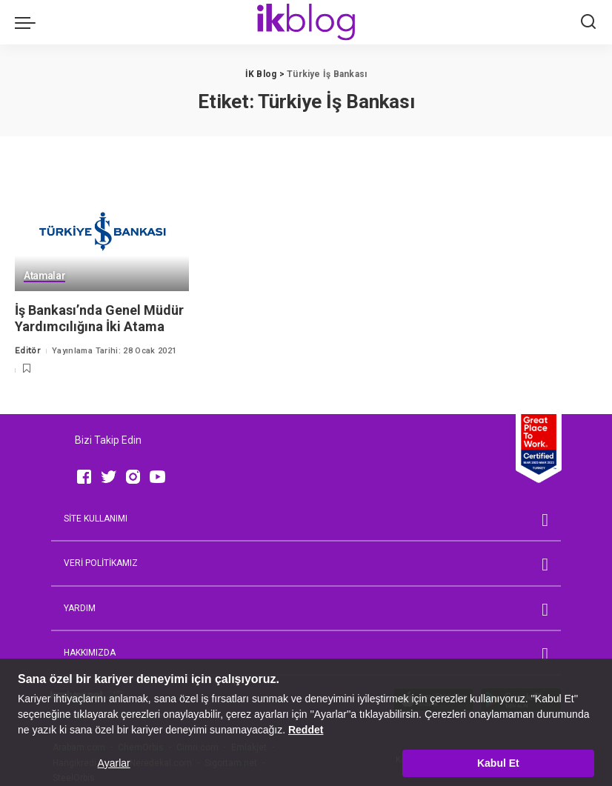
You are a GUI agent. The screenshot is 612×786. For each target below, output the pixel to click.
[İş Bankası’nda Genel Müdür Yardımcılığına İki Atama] (102, 232)
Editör (28, 351)
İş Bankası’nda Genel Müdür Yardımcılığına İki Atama (99, 318)
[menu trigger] (29, 22)
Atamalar (45, 276)
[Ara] (588, 22)
